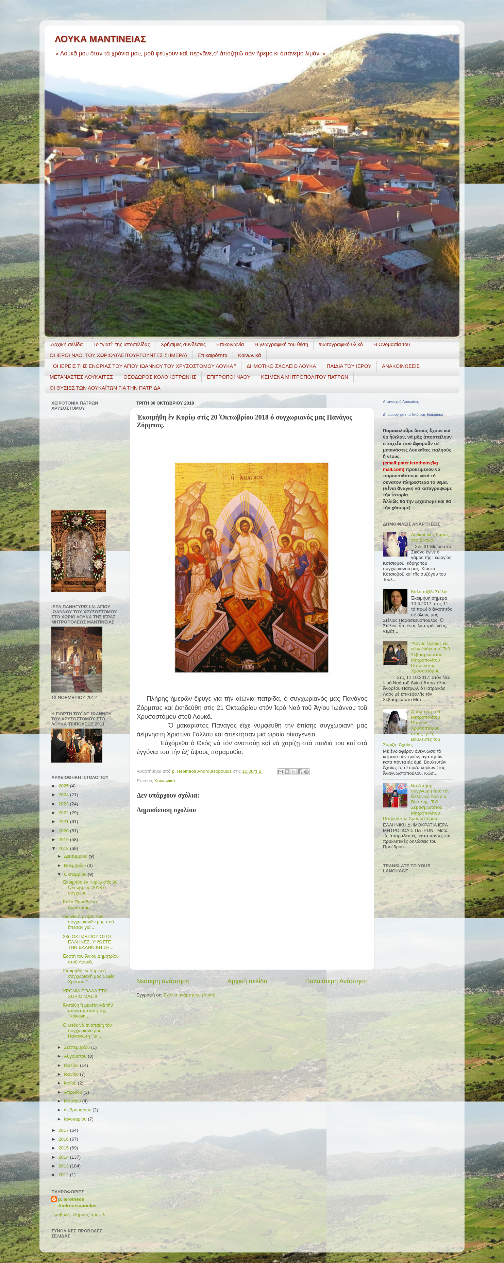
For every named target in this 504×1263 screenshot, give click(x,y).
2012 (64, 1174)
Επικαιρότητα (213, 355)
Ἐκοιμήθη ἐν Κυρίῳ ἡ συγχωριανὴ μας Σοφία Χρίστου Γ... (89, 976)
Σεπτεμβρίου (77, 1047)
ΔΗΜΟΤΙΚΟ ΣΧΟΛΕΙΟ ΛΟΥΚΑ (281, 366)
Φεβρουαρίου (78, 1109)
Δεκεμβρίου (76, 856)
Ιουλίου (72, 1065)
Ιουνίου (72, 1074)
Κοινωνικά (249, 355)
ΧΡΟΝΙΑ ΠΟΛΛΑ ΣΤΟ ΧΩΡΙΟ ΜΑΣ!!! (85, 993)
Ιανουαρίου (76, 1119)
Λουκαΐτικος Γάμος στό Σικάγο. (430, 537)
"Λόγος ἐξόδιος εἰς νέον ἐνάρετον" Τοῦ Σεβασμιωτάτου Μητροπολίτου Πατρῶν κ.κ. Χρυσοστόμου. (430, 657)
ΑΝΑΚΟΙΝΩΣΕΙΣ (401, 366)
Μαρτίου (73, 1101)
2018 (64, 848)
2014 (64, 1157)
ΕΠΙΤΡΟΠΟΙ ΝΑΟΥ (228, 377)
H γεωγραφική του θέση (281, 344)
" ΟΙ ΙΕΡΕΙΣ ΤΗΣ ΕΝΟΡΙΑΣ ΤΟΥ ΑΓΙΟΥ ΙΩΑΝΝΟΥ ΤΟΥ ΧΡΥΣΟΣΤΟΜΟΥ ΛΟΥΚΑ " (143, 366)
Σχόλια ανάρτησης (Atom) (190, 994)
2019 (64, 839)
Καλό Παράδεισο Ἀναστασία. (80, 904)
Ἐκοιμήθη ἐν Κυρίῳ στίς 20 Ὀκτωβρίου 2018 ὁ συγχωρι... (90, 887)
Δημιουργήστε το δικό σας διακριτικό (413, 414)
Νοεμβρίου (75, 865)
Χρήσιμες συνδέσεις (183, 344)
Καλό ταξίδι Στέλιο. (430, 591)
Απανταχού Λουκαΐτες (401, 401)
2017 (64, 1130)
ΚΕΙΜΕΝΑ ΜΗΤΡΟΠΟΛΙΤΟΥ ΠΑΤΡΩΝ (304, 377)
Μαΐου (71, 1083)
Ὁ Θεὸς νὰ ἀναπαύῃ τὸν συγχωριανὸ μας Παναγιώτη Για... (87, 1031)
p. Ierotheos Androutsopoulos (77, 1202)
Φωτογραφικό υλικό (341, 344)
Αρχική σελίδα (67, 344)
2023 (64, 803)
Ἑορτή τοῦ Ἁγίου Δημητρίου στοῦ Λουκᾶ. (91, 959)
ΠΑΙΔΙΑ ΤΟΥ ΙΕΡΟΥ (348, 366)
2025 (64, 785)
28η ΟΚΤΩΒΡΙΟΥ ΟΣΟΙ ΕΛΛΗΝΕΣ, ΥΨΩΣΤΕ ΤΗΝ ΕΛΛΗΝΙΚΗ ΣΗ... (88, 942)
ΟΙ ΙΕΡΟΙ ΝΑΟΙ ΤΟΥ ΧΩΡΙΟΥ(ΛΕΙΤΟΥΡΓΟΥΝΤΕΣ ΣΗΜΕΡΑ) (118, 355)
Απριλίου (73, 1092)
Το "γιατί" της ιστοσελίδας (121, 344)
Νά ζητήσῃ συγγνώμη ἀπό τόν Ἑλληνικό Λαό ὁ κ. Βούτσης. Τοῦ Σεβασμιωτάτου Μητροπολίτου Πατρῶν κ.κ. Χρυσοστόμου (416, 802)
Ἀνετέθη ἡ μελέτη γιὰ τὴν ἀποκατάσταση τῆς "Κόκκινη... (88, 1011)
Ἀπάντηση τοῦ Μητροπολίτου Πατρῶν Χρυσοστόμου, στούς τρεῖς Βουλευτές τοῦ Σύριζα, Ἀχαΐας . (412, 728)
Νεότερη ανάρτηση (163, 981)
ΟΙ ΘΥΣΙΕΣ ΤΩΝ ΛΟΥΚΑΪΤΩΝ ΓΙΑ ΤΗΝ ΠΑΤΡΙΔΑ (105, 388)
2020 (64, 830)
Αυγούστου (76, 1056)
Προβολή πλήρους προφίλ (78, 1214)
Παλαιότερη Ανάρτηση (336, 981)
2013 (64, 1165)
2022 (64, 812)
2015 (64, 1147)
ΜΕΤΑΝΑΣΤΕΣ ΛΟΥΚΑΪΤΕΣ (81, 377)
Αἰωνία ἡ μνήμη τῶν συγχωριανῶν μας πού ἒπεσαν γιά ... (88, 922)
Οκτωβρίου (76, 874)
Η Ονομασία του (391, 344)
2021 (64, 821)
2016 (64, 1139)
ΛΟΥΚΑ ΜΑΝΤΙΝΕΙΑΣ (100, 39)
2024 (64, 794)
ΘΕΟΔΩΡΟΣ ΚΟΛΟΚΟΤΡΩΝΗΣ (159, 377)
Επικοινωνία (230, 344)
